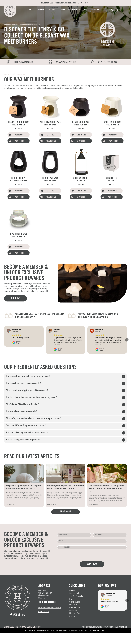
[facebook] (11, 615)
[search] (112, 10)
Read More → (10, 505)
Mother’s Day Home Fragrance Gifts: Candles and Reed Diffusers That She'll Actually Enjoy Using (65, 487)
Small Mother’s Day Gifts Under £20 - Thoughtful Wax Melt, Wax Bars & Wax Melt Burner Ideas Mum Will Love (106, 488)
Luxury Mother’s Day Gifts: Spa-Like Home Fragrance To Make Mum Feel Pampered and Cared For (23, 487)
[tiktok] (19, 615)
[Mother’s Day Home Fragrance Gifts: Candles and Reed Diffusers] (65, 473)
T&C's (116, 627)
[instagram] (15, 615)
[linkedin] (23, 615)
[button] (4, 326)
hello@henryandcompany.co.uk (49, 608)
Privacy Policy (108, 627)
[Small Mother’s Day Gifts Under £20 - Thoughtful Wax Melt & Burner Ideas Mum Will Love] (107, 473)
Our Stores (123, 627)
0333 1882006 (43, 612)
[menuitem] (30, 10)
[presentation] (72, 555)
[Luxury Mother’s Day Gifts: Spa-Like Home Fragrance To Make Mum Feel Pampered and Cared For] (24, 473)
